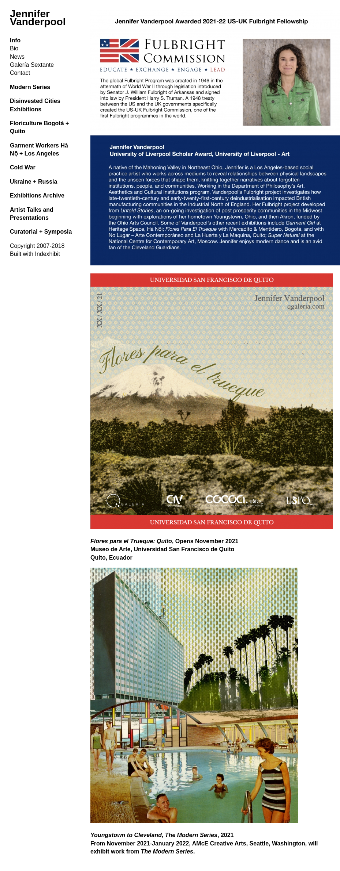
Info (15, 40)
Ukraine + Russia (33, 182)
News (17, 57)
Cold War (23, 167)
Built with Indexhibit (35, 254)
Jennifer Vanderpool (38, 17)
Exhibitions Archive (37, 195)
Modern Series (30, 87)
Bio (14, 48)
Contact (20, 73)
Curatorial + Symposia (41, 232)
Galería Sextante (32, 65)
